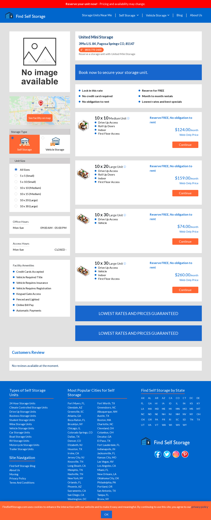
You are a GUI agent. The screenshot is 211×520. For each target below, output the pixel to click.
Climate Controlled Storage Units (28, 407)
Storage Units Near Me (97, 15)
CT (184, 398)
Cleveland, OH (105, 428)
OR (150, 419)
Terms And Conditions (22, 482)
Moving (13, 474)
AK (143, 398)
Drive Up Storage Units (22, 411)
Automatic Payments (28, 310)
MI (170, 408)
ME (163, 408)
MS (191, 408)
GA (150, 403)
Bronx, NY (103, 499)
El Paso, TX (103, 440)
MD (157, 408)
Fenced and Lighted (27, 299)
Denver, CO (74, 440)
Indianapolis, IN (106, 449)
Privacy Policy (17, 478)
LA (142, 408)
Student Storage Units (22, 419)
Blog (180, 15)
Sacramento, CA (77, 490)
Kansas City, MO (106, 457)
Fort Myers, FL (76, 403)
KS (191, 403)
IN (184, 403)
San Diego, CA (76, 494)
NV (184, 414)
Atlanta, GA (74, 415)
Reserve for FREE (153, 90)
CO (178, 398)
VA (149, 424)
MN (178, 408)
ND (150, 414)
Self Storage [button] (127, 15)
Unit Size (20, 160)
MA (150, 408)
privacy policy (200, 506)
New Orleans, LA (106, 474)
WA (164, 424)
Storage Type (19, 131)
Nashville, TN (75, 474)
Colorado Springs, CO (80, 432)
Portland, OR (104, 486)
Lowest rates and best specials (162, 101)
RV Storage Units (19, 440)
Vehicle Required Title (29, 277)
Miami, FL (102, 469)
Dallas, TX (74, 436)
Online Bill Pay (25, 304)
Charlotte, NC (105, 424)
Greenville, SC (76, 411)
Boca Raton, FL (76, 419)
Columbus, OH (105, 432)
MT (198, 408)
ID (170, 403)
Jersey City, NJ (76, 457)
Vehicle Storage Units (21, 428)
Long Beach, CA (77, 465)
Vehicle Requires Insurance (32, 282)
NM (178, 414)
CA (170, 398)
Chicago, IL (74, 428)
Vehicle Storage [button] (156, 15)
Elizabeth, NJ (75, 444)
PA (156, 419)
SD (184, 419)
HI (156, 403)
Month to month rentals (157, 96)
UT (143, 424)
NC (143, 414)
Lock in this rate (92, 90)
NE (156, 414)
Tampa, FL (103, 494)
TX (198, 419)
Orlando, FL (74, 482)
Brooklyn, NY (75, 424)
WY (185, 424)
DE (198, 398)
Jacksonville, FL (106, 453)
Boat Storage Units (20, 436)
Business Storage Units (22, 415)
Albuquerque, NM (107, 411)
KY (198, 403)
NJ (170, 414)
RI (170, 419)
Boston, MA (104, 419)
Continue (185, 145)
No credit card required (97, 96)
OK (143, 419)
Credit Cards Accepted (30, 271)
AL (149, 398)
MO (185, 408)
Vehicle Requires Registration (33, 288)
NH (163, 414)
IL (177, 403)
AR (156, 398)
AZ (163, 398)
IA (163, 403)
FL (142, 403)
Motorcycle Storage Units (24, 444)
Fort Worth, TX (106, 403)
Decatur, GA (104, 436)
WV (178, 424)
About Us (196, 15)
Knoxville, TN (75, 461)
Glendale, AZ (75, 407)
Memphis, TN (75, 469)
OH (198, 414)
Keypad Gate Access (28, 293)
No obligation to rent (95, 101)
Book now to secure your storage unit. (113, 72)
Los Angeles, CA (106, 465)
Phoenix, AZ (75, 486)
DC (191, 398)
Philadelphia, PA (106, 482)
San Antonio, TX (106, 490)
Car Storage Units (19, 432)
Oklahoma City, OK (108, 478)
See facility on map (40, 118)
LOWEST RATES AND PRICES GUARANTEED (138, 313)
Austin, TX (103, 415)
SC (177, 419)
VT (156, 424)
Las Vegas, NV (105, 461)
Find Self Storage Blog (22, 465)
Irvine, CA (73, 453)
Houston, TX (75, 449)
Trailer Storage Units (21, 449)
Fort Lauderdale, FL (108, 444)
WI (170, 424)
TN (191, 419)
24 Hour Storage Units (22, 403)
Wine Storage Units (20, 424)
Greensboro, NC (106, 407)
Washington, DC (77, 499)
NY (191, 414)
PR (163, 419)
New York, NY (75, 478)
